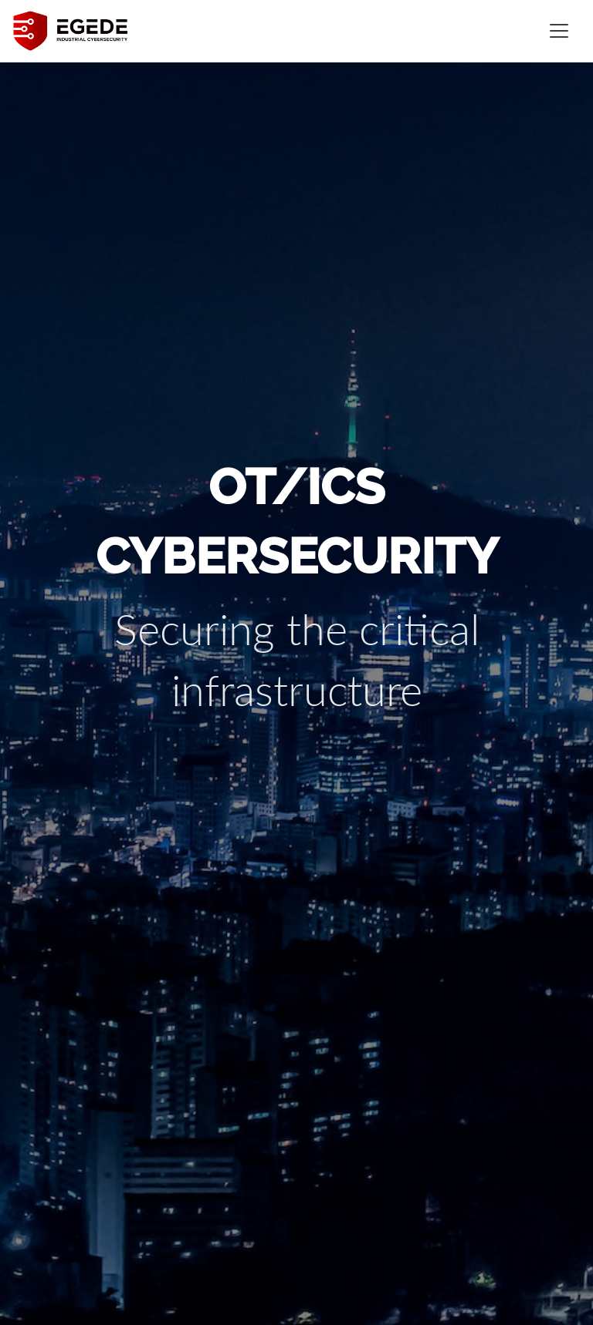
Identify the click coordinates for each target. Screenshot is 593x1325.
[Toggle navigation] (559, 30)
